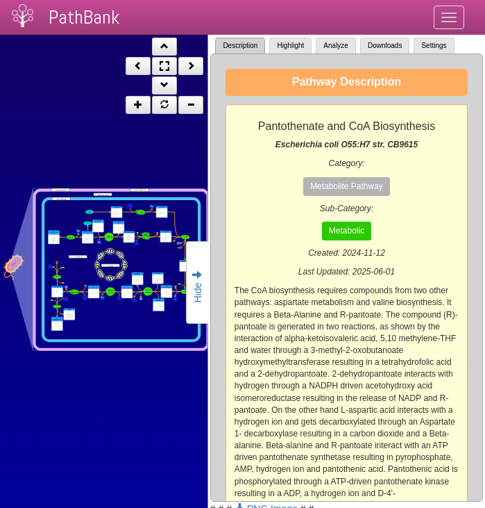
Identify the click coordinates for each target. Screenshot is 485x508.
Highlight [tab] (290, 45)
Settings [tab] (433, 45)
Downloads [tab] (385, 45)
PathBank (84, 17)
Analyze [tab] (335, 45)
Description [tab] (240, 45)
